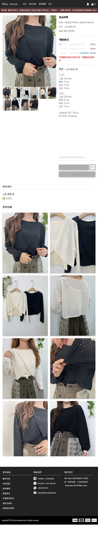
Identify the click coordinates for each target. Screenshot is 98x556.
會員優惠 (6, 519)
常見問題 (6, 514)
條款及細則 (7, 534)
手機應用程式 (8, 529)
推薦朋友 (6, 524)
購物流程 (6, 510)
